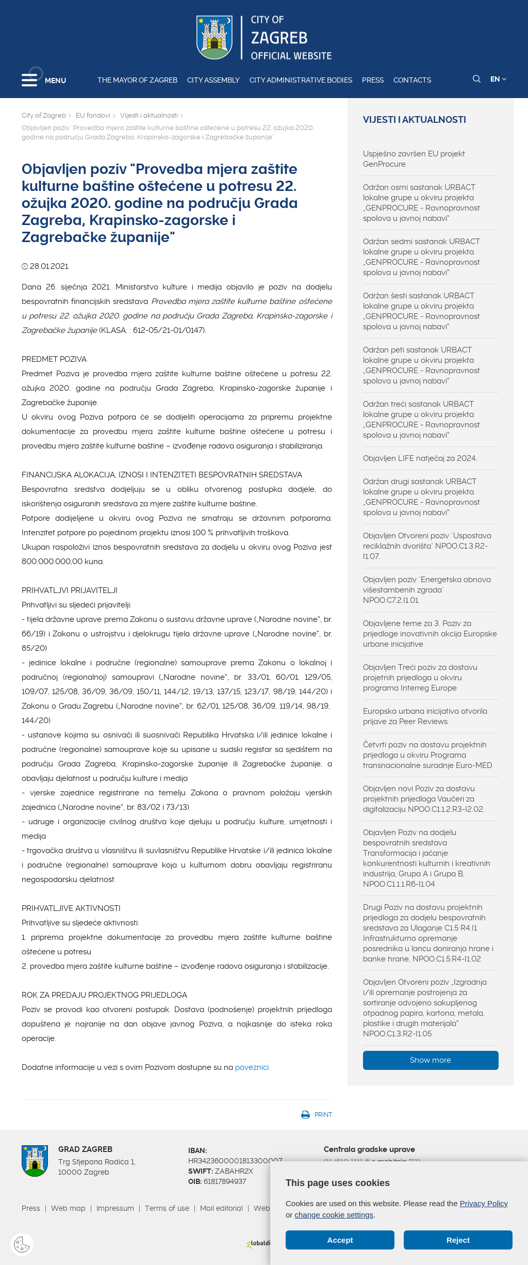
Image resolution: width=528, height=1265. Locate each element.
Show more (430, 1060)
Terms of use (167, 1208)
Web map (68, 1208)
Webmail (269, 1208)
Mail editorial (221, 1208)
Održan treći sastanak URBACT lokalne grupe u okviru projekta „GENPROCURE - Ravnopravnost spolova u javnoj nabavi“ (421, 419)
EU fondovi (93, 115)
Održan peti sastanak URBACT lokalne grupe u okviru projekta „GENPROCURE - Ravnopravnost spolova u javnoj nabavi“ (421, 365)
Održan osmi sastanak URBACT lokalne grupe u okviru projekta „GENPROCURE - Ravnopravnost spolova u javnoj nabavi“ (421, 203)
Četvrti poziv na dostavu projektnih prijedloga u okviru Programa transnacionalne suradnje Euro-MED (427, 755)
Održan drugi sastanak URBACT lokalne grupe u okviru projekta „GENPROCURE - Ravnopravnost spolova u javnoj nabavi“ (421, 497)
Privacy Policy (484, 1203)
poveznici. (252, 1067)
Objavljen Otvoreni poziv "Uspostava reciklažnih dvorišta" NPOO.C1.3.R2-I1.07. (427, 546)
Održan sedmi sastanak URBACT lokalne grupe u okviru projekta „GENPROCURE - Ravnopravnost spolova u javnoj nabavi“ (421, 257)
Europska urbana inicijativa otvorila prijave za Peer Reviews (425, 716)
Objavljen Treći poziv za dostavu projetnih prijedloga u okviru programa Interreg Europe (420, 678)
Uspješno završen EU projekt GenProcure (414, 159)
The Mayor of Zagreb (137, 80)
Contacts (412, 80)
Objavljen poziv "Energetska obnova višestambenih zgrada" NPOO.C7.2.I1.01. (427, 590)
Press (373, 80)
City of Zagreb (44, 115)
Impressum (115, 1208)
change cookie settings (334, 1214)
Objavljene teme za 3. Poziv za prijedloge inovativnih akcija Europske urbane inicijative (430, 634)
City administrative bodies (301, 80)
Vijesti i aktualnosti (149, 115)
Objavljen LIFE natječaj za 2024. (420, 458)
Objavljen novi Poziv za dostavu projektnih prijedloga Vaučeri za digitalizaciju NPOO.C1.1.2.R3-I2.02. (424, 799)
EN (498, 79)
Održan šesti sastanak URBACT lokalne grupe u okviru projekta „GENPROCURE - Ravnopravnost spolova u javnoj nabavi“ (421, 311)
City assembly (213, 80)
